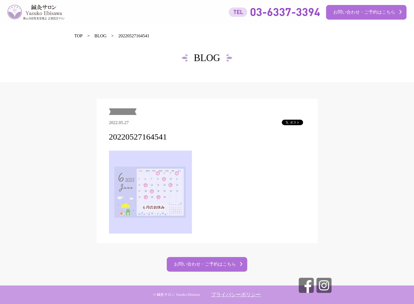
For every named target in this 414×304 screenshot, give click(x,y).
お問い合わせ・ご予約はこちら (364, 12)
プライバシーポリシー (236, 294)
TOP (78, 35)
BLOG (100, 35)
